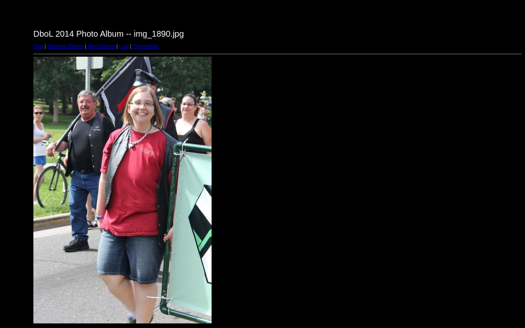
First (38, 46)
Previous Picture (65, 46)
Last (124, 46)
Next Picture (101, 46)
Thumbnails (146, 46)
